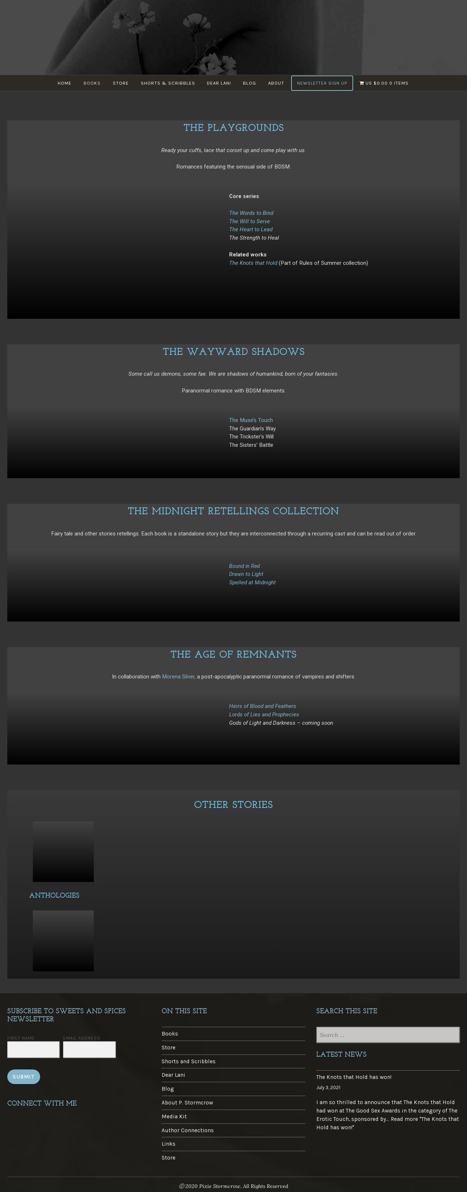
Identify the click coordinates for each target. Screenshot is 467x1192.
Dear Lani (219, 83)
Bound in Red (244, 566)
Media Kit (174, 1116)
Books (91, 83)
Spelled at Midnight (252, 582)
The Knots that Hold (253, 263)
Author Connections (188, 1130)
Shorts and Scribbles (189, 1061)
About (277, 83)
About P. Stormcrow (187, 1102)
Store (120, 83)
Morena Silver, (179, 676)
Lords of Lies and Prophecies (264, 714)
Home (63, 83)
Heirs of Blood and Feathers (262, 706)
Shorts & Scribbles (167, 83)
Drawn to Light (246, 574)
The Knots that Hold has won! (353, 1077)
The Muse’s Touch (251, 420)
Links (168, 1144)
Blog (250, 83)
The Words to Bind (251, 213)
